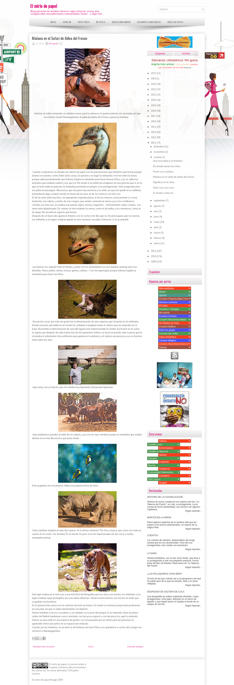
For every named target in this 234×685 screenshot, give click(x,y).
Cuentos (194, 64)
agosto (158, 206)
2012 (153, 142)
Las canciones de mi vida (170, 67)
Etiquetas (160, 53)
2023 (153, 84)
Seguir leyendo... (193, 511)
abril (156, 227)
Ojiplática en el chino (164, 182)
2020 (153, 99)
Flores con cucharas (163, 171)
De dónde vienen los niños (166, 166)
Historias (187, 67)
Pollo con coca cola (163, 187)
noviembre (159, 151)
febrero (158, 238)
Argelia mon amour (121, 22)
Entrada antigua (135, 646)
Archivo (186, 53)
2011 (153, 251)
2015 (153, 126)
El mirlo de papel (43, 6)
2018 (153, 110)
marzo (157, 232)
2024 (153, 78)
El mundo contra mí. (163, 193)
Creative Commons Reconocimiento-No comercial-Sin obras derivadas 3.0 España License (59, 670)
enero (157, 243)
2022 (153, 89)
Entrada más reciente (43, 646)
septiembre (160, 200)
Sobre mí (67, 22)
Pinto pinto (84, 22)
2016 (153, 121)
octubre (158, 157)
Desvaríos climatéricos (149, 22)
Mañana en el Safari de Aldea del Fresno (59, 38)
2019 (153, 105)
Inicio (53, 22)
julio (156, 211)
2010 (153, 256)
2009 (153, 261)
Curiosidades (182, 64)
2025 (153, 73)
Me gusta (100, 22)
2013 (153, 137)
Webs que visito (175, 22)
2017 (153, 116)
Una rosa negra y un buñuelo (167, 160)
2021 (153, 94)
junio (156, 216)
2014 (153, 132)
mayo (157, 221)
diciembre (159, 146)
